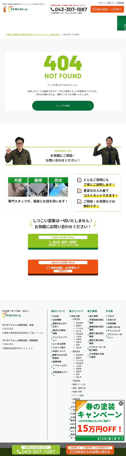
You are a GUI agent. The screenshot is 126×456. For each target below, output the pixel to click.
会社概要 (85, 23)
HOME (56, 316)
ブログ (100, 2)
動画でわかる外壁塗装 (59, 356)
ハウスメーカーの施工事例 (97, 348)
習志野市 (79, 323)
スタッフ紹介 (101, 23)
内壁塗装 (76, 380)
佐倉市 (78, 342)
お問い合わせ (114, 326)
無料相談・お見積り (107, 9)
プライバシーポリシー (114, 336)
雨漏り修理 (77, 391)
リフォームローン (60, 367)
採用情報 (120, 2)
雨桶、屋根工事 (79, 388)
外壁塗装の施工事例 (96, 321)
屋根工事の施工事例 (96, 335)
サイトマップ (114, 330)
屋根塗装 (76, 351)
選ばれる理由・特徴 (25, 23)
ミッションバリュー (60, 338)
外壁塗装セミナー (60, 374)
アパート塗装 (78, 395)
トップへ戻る (63, 105)
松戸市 (78, 331)
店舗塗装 (76, 399)
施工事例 (70, 23)
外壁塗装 (76, 319)
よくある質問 (59, 343)
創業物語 (57, 361)
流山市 (78, 347)
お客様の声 (116, 23)
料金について (55, 23)
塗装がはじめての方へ (59, 325)
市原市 (78, 339)
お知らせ (110, 2)
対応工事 (75, 316)
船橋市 (78, 325)
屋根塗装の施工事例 (96, 328)
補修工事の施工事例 (96, 342)
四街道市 (79, 333)
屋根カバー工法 (79, 384)
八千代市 (79, 328)
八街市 (78, 336)
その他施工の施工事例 (96, 355)
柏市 (78, 345)
